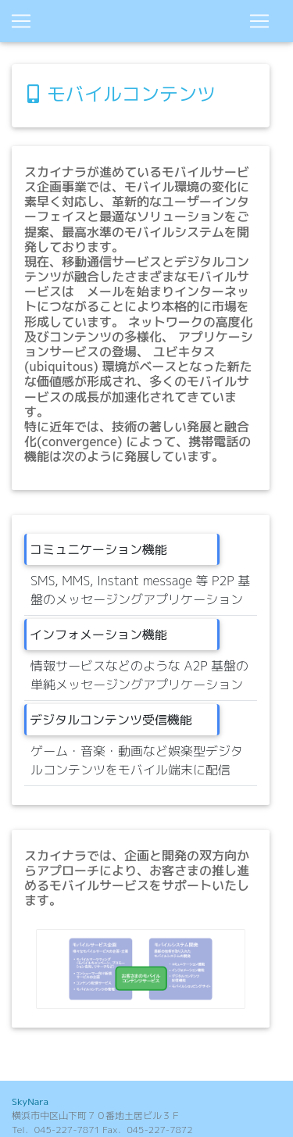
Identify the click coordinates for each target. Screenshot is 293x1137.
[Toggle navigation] (259, 21)
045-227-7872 (159, 1129)
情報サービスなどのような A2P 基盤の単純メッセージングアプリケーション (139, 675)
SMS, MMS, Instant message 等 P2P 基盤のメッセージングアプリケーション (140, 590)
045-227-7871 (67, 1129)
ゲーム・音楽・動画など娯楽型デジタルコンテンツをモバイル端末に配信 (136, 760)
